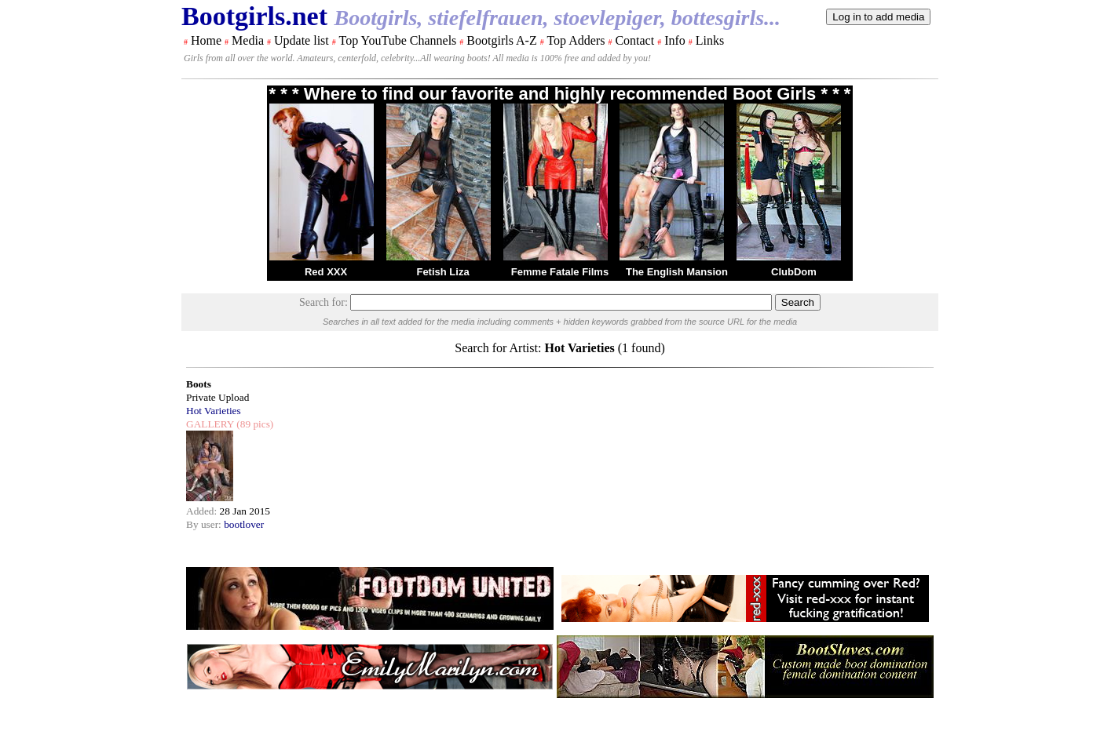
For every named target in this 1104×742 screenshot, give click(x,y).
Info (674, 40)
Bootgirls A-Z (501, 40)
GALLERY (210, 424)
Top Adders (576, 40)
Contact (634, 40)
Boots (198, 384)
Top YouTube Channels (397, 40)
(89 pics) (253, 424)
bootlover (244, 524)
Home (206, 40)
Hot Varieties (213, 410)
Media (248, 40)
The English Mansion (677, 272)
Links (710, 40)
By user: (205, 524)
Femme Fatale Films (560, 272)
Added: (203, 511)
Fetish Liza (442, 272)
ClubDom (794, 272)
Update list (301, 40)
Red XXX (326, 272)
